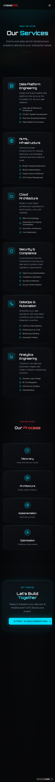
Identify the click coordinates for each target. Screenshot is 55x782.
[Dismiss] (52, 779)
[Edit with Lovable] (43, 779)
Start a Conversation (32, 620)
